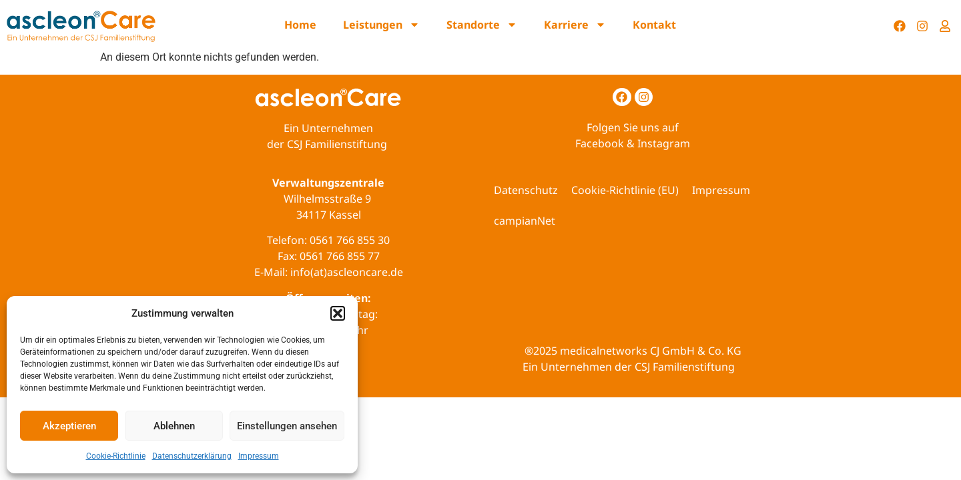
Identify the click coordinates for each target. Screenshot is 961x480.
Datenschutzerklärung (192, 456)
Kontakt (654, 24)
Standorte (481, 25)
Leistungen (381, 25)
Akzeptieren (69, 426)
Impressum (258, 456)
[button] (337, 313)
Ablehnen (174, 426)
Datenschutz (526, 190)
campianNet (524, 220)
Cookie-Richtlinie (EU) (625, 190)
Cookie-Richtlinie (115, 456)
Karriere (575, 25)
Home (300, 24)
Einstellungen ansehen (287, 426)
